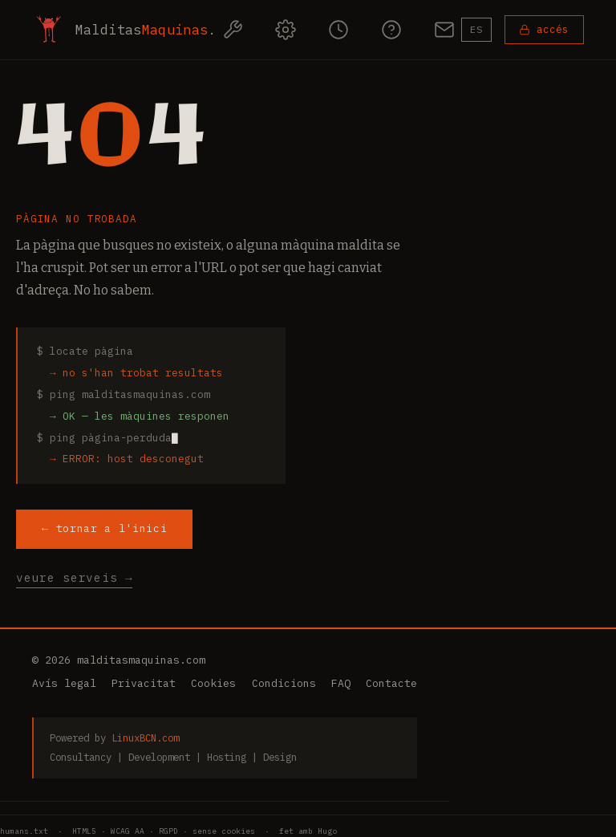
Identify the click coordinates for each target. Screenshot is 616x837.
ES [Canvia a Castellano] (476, 29)
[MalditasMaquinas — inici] (124, 30)
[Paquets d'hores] (338, 29)
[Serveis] (232, 29)
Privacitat (143, 683)
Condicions (284, 683)
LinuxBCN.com (145, 737)
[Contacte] (444, 29)
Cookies (213, 683)
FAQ (341, 683)
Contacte (391, 683)
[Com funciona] (285, 29)
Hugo (327, 831)
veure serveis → (74, 577)
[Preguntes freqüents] (391, 29)
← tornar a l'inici (104, 528)
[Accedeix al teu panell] (544, 30)
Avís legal (64, 683)
